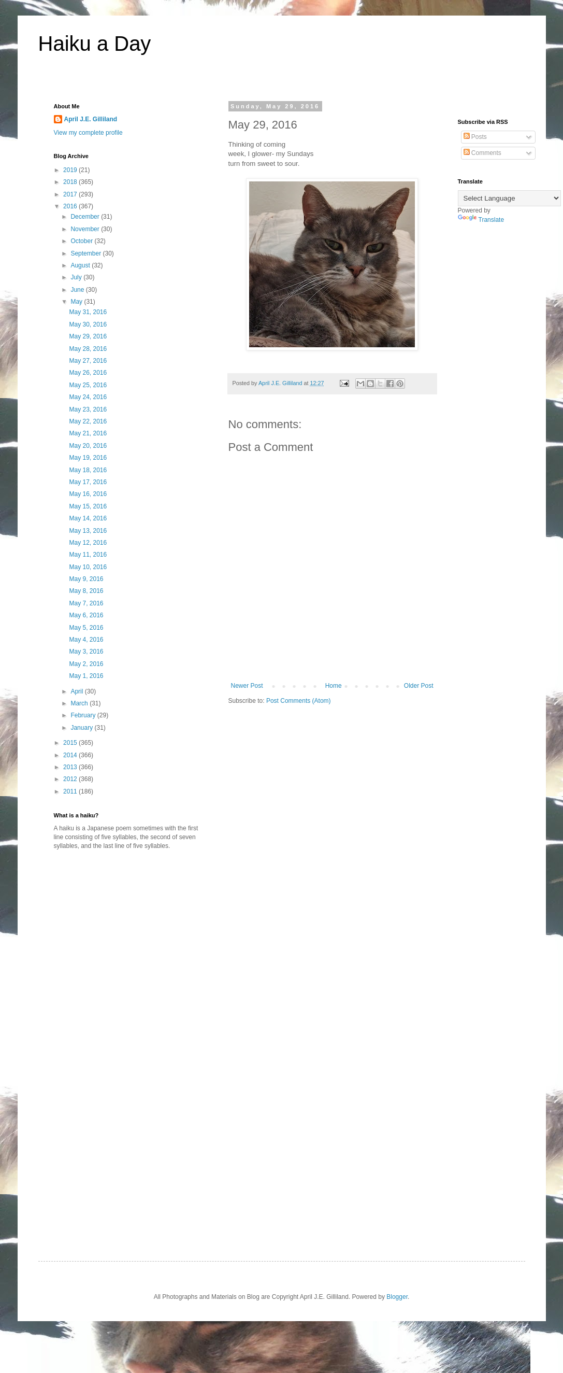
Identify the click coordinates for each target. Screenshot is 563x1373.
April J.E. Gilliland (91, 119)
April (77, 691)
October (82, 241)
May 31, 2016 (88, 312)
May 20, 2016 (88, 445)
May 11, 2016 (88, 554)
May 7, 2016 (86, 603)
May (77, 301)
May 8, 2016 (86, 591)
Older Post (419, 685)
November (85, 229)
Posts (475, 136)
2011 (71, 791)
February (83, 715)
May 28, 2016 (88, 348)
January (82, 727)
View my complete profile (88, 132)
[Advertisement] (141, 938)
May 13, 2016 (88, 530)
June (77, 289)
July (76, 277)
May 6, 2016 (86, 615)
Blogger (397, 1296)
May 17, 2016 (88, 482)
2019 (71, 170)
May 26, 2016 (88, 372)
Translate (481, 219)
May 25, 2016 (88, 385)
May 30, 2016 (88, 324)
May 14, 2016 (88, 518)
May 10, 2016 (88, 567)
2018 (71, 182)
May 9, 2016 (86, 579)
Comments (482, 153)
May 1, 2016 (86, 676)
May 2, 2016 (86, 664)
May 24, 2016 (88, 397)
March (80, 703)
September (86, 253)
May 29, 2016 (88, 336)
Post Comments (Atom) (298, 700)
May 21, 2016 (88, 433)
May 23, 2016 (88, 409)
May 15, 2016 (88, 506)
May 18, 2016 (88, 470)
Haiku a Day (94, 43)
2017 (71, 194)
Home (333, 685)
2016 (71, 206)
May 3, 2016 (86, 651)
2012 (71, 779)
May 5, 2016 (86, 627)
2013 (71, 767)
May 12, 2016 (88, 542)
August (81, 265)
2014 (71, 755)
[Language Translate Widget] (509, 198)
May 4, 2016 (86, 639)
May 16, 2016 (88, 494)
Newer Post (247, 685)
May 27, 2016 (88, 360)
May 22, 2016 (88, 421)
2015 (71, 742)
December (85, 216)
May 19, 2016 (88, 457)
